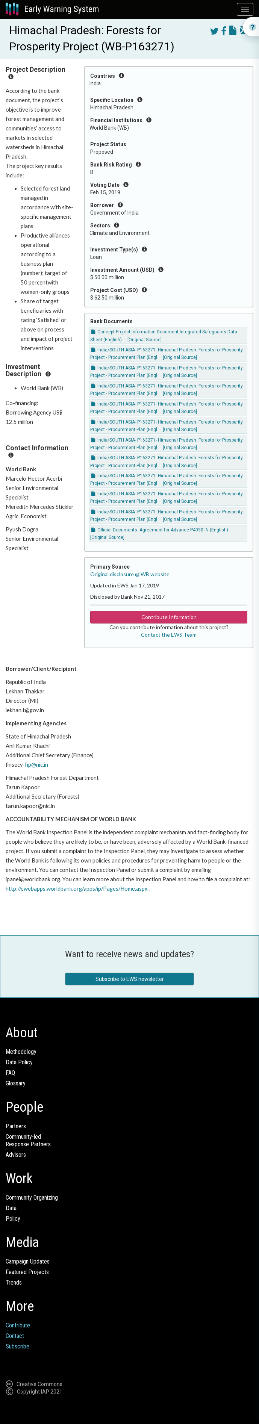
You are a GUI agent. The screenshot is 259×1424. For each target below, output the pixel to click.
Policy (13, 1218)
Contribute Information (169, 617)
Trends (14, 1282)
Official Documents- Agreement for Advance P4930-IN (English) (159, 530)
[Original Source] (144, 339)
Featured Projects (27, 1272)
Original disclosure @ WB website (130, 574)
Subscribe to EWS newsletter (129, 979)
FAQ (10, 1072)
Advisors (16, 1154)
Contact (15, 1335)
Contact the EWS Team (169, 634)
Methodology (21, 1051)
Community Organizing (32, 1197)
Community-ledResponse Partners (28, 1140)
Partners (16, 1126)
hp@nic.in (36, 764)
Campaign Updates (28, 1261)
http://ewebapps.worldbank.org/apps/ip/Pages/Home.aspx (76, 888)
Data (11, 1208)
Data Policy (19, 1062)
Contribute (18, 1325)
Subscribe (17, 1346)
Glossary (16, 1083)
